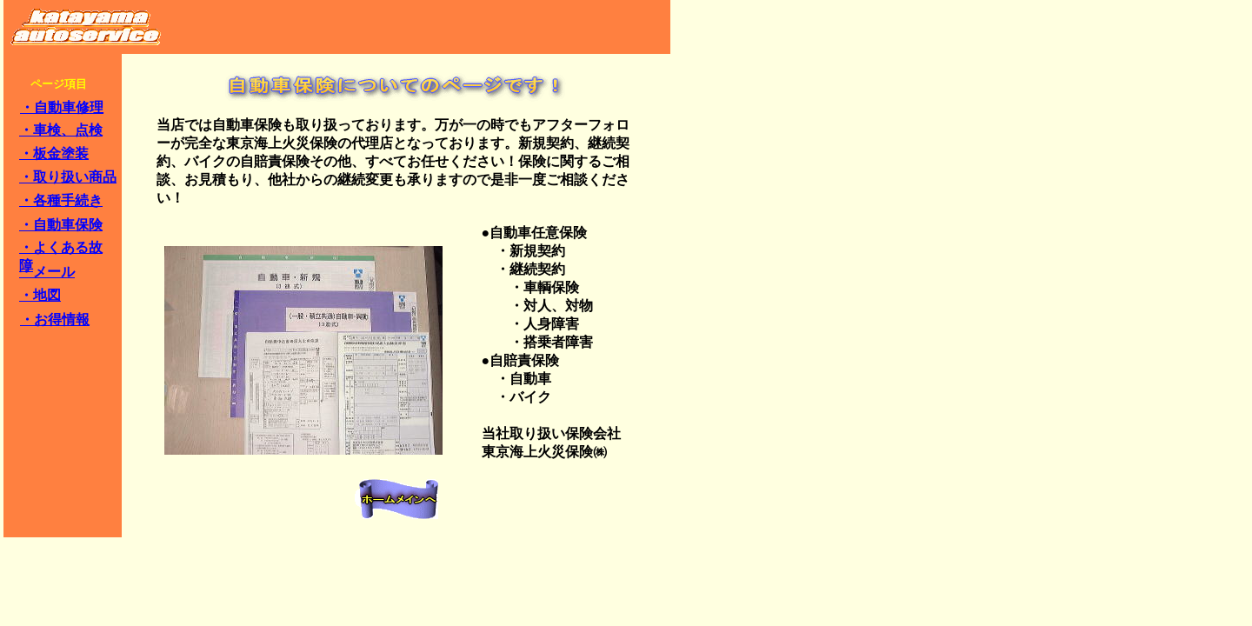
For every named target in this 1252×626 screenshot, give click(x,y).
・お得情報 (55, 319)
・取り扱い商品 (68, 177)
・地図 (40, 295)
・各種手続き (61, 200)
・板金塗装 (54, 153)
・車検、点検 (61, 130)
